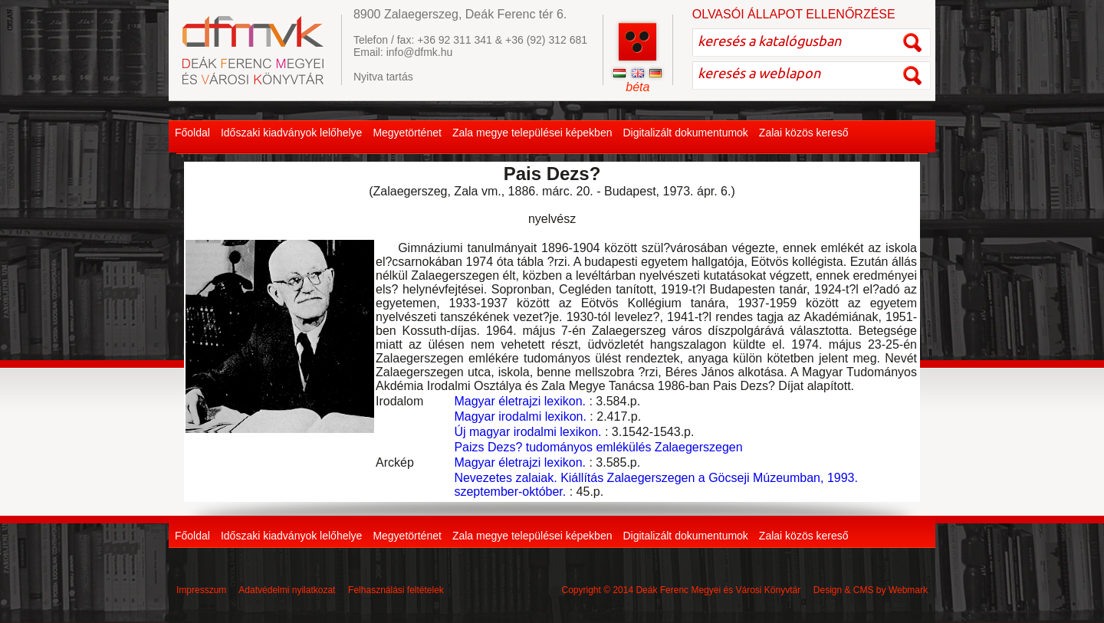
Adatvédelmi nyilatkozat (286, 590)
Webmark (908, 590)
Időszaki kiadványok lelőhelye (291, 132)
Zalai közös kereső (804, 132)
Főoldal (192, 132)
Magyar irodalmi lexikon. (520, 416)
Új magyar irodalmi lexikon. (527, 431)
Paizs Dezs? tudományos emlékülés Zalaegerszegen (598, 447)
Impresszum (201, 590)
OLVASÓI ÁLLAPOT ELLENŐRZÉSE (793, 14)
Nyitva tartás (383, 76)
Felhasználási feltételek (396, 590)
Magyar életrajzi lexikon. (520, 401)
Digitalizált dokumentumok (685, 132)
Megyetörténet (407, 132)
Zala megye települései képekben (532, 132)
